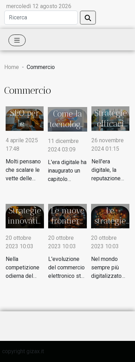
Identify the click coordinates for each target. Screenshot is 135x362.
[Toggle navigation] (17, 40)
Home (11, 67)
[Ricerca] (41, 18)
